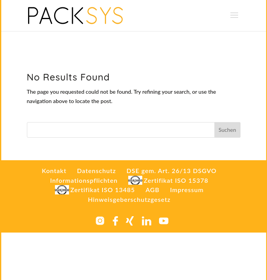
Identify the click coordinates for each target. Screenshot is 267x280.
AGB (152, 189)
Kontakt (54, 170)
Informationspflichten (83, 180)
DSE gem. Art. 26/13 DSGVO (172, 170)
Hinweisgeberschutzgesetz (129, 199)
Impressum (186, 189)
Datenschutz (96, 170)
